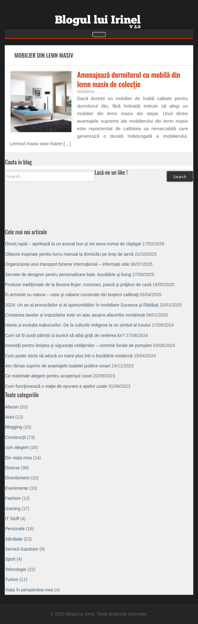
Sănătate (14, 538)
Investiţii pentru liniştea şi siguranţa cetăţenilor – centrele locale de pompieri (78, 345)
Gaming (12, 508)
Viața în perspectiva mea (29, 589)
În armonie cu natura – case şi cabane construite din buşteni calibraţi (71, 294)
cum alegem (17, 447)
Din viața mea (18, 457)
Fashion (13, 498)
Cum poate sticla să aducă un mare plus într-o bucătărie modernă (69, 355)
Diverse (12, 467)
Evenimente (16, 488)
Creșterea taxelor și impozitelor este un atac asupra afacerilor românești (75, 314)
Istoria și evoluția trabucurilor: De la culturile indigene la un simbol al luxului (78, 325)
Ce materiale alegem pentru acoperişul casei (48, 375)
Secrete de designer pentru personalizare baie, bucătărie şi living (68, 274)
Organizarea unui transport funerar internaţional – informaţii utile (67, 264)
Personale (15, 528)
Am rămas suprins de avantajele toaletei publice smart (57, 365)
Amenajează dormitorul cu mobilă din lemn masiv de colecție (128, 79)
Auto (9, 416)
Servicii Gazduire (21, 549)
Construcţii (15, 437)
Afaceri (12, 406)
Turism (11, 579)
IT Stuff (12, 518)
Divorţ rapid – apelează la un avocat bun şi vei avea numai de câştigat (73, 243)
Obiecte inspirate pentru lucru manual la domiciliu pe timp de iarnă (69, 254)
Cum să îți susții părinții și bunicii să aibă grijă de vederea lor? (65, 335)
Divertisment (17, 477)
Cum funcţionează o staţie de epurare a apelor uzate (56, 386)
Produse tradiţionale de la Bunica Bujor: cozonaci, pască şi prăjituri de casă (78, 284)
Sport (10, 559)
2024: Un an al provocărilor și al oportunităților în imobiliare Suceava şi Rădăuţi (81, 304)
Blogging (13, 426)
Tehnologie (15, 569)
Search (179, 176)
